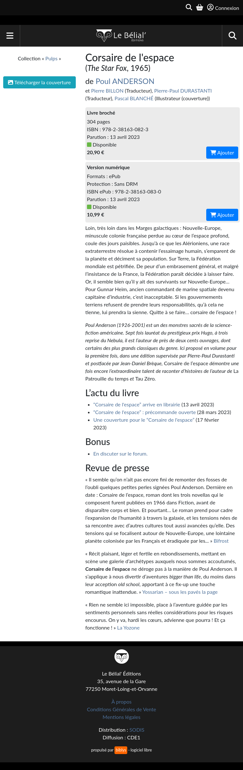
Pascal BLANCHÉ (133, 98)
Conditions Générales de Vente (121, 709)
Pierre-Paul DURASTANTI (183, 90)
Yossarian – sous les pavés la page (180, 592)
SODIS (137, 730)
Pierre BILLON (107, 90)
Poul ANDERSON (125, 81)
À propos (122, 701)
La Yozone (128, 627)
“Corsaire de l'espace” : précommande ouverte (144, 412)
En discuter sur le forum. (120, 453)
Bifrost (221, 541)
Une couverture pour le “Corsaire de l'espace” (143, 420)
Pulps (51, 58)
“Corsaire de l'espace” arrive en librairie (136, 404)
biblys (121, 749)
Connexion (223, 7)
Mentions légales (121, 717)
